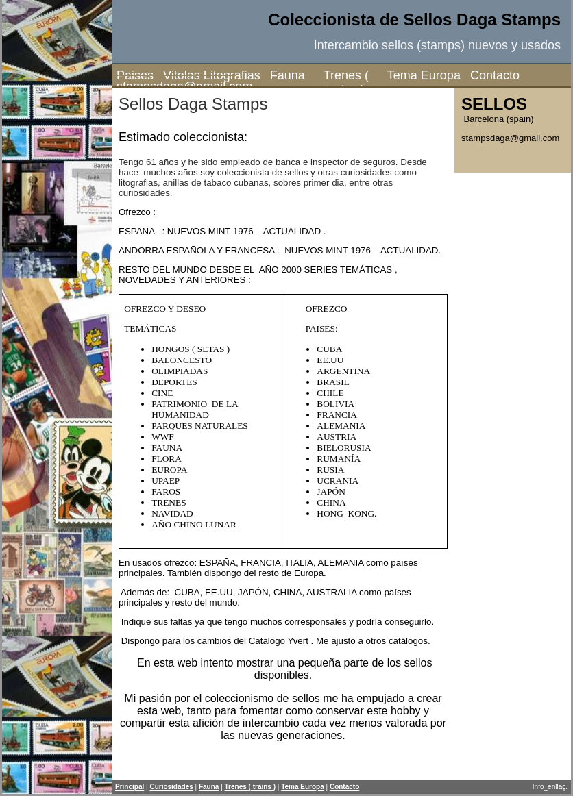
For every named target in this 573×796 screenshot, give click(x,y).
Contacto (490, 75)
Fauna (287, 75)
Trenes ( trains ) (346, 83)
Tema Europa (424, 75)
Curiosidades (171, 787)
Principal (129, 787)
